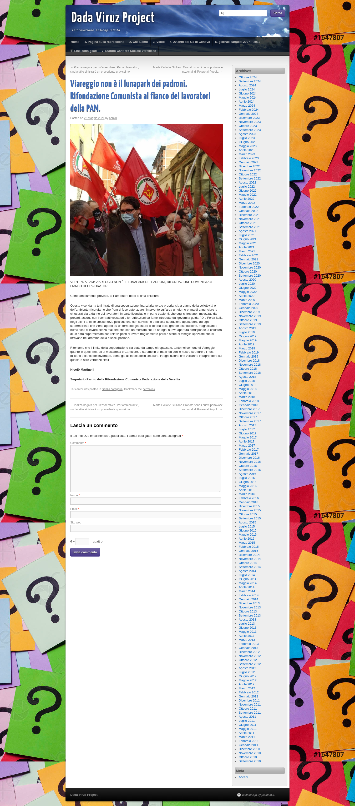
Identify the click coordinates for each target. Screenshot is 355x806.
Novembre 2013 (250, 607)
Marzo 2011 (247, 737)
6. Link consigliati (84, 51)
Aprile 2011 (246, 733)
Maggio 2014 (248, 583)
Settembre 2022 (250, 178)
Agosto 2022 (247, 182)
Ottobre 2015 (248, 514)
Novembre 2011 (250, 704)
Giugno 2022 (247, 190)
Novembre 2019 (250, 316)
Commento (78, 443)
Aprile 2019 (246, 344)
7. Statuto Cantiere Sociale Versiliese (129, 51)
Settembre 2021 (250, 227)
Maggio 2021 (248, 243)
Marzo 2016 (247, 494)
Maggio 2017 (248, 437)
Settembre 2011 (250, 712)
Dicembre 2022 (249, 166)
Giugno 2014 (247, 579)
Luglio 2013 (247, 623)
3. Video (159, 42)
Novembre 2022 (250, 170)
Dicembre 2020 (249, 263)
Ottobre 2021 (248, 223)
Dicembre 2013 (249, 603)
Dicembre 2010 (249, 749)
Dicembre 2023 (249, 117)
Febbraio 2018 (249, 401)
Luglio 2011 (247, 720)
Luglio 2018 (247, 381)
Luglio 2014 (247, 575)
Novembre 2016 (250, 461)
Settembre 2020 (250, 275)
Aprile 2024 (246, 101)
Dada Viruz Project (113, 18)
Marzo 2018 (247, 397)
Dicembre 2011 (249, 700)
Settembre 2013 (250, 615)
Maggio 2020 (248, 292)
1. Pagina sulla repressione (104, 42)
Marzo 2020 (247, 300)
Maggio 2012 (248, 680)
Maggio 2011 (248, 729)
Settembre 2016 (250, 470)
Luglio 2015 (247, 526)
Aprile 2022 (246, 198)
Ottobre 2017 (248, 417)
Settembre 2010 (250, 761)
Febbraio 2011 (249, 741)
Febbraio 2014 (249, 595)
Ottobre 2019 (248, 320)
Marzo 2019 (247, 348)
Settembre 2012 (250, 664)
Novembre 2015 (250, 510)
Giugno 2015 (247, 530)
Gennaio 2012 (248, 696)
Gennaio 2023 (248, 162)
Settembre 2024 (250, 81)
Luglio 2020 (247, 283)
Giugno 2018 (247, 385)
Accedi (243, 777)
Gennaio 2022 (248, 211)
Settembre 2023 (250, 130)
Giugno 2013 (247, 627)
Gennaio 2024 (248, 113)
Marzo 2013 (247, 640)
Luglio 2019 (247, 332)
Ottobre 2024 (248, 77)
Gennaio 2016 (248, 502)
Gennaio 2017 (248, 453)
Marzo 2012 (247, 688)
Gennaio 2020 (248, 308)
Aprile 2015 (246, 538)
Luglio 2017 (247, 429)
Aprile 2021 (246, 247)
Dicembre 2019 (249, 312)
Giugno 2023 (247, 142)
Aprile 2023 (246, 150)
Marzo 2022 (247, 202)
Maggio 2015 (248, 534)
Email (74, 509)
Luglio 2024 (247, 89)
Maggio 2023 (248, 146)
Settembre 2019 (250, 324)
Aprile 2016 (246, 490)
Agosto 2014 (247, 571)
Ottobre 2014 (248, 563)
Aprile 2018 (246, 393)
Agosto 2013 (247, 619)
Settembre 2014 (250, 567)
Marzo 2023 (247, 154)
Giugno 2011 (247, 724)
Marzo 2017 (247, 445)
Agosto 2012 (247, 668)
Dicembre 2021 (249, 215)
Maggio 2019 (248, 340)
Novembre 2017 (250, 413)
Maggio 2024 (248, 97)
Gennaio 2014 (248, 599)
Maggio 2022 (248, 194)
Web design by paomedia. (258, 794)
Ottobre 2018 (248, 368)
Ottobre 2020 (248, 271)
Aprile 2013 (246, 635)
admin (113, 118)
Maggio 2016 (248, 486)
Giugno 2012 (247, 676)
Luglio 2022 (247, 186)
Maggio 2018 (248, 389)
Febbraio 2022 (249, 207)
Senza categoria (112, 389)
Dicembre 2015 (249, 506)
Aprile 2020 (246, 296)
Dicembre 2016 (249, 457)
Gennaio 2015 (248, 550)
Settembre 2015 (250, 518)
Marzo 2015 (247, 542)
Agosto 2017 (247, 425)
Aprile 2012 (246, 684)
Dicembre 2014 (249, 555)
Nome (75, 495)
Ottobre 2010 (248, 757)
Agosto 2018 (247, 376)
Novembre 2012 (250, 656)
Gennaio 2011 (248, 745)
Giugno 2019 (247, 336)
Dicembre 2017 (249, 409)
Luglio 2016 (247, 478)
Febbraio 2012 (249, 692)
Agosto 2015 (247, 522)
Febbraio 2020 (249, 304)
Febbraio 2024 (249, 109)
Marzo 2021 (247, 251)
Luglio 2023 (247, 138)
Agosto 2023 (247, 134)
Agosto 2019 (247, 328)
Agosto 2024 (247, 85)
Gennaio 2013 (248, 648)
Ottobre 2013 (248, 611)
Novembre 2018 (250, 364)
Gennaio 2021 (248, 259)
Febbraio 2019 (249, 352)
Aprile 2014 (246, 587)
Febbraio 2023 (249, 158)
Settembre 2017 (250, 421)
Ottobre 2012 (248, 660)
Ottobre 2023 (248, 126)
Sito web (75, 522)
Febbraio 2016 (249, 498)
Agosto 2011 (247, 716)
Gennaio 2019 (248, 356)
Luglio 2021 (247, 235)
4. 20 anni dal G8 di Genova (190, 42)
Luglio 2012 (247, 672)
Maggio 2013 (248, 631)
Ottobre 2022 (248, 174)
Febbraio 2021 (249, 255)
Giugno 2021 (247, 239)
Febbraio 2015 (249, 546)
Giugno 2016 (247, 482)
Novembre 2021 (250, 219)
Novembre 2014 (250, 559)
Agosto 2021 (247, 231)
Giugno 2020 (247, 287)
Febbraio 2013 (249, 644)
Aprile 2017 (246, 441)
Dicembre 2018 (249, 360)
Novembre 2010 (250, 753)
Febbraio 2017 (249, 449)
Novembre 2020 (250, 267)
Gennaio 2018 (248, 405)
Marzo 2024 (247, 105)
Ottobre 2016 (248, 466)
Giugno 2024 (247, 93)
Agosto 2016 (247, 474)
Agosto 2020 (247, 279)
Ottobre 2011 (248, 708)
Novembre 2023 (250, 122)
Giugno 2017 (247, 433)
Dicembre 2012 (249, 652)
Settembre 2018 (250, 372)
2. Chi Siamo (138, 42)
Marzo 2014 (247, 591)
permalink (149, 389)
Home (75, 42)
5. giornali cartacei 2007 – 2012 (237, 42)
